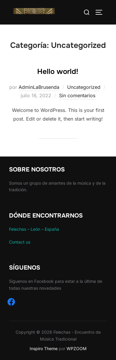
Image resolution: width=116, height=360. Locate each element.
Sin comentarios (77, 95)
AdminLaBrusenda (39, 87)
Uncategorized (83, 87)
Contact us (19, 241)
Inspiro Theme (44, 348)
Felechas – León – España (34, 229)
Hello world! (57, 71)
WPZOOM (77, 348)
